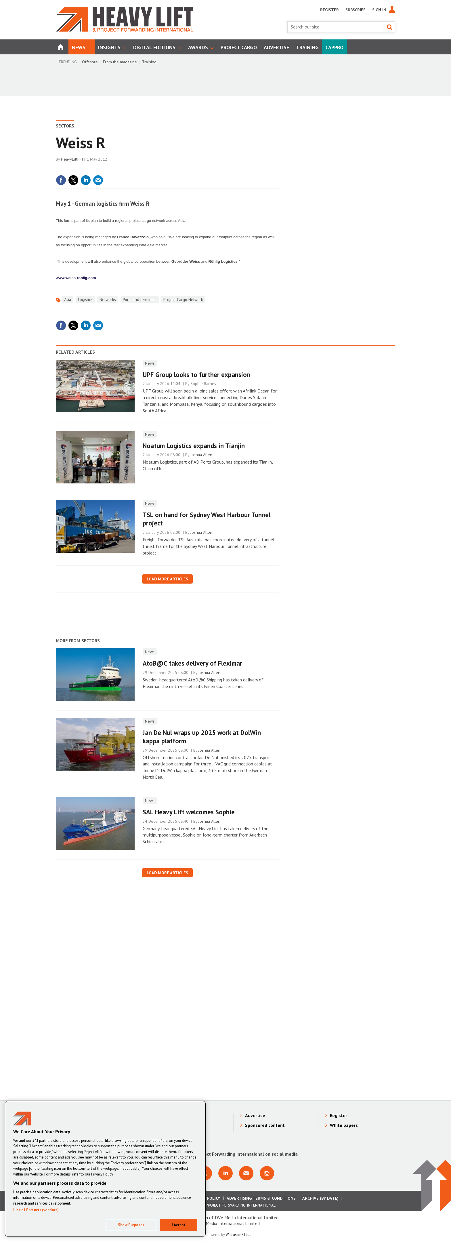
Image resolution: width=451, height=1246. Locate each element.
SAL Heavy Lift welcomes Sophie (189, 812)
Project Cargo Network (183, 299)
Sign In (379, 9)
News (149, 363)
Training (149, 61)
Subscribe (355, 9)
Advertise (255, 1115)
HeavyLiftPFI (72, 159)
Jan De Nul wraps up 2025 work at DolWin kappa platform (202, 736)
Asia (67, 299)
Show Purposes (131, 1224)
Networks (108, 299)
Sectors (65, 126)
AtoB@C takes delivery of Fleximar (192, 663)
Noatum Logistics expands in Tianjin (194, 445)
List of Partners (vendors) (36, 1209)
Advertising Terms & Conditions (261, 1198)
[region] (105, 1169)
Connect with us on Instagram (266, 1173)
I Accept (178, 1224)
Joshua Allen (201, 454)
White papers (344, 1125)
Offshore (90, 61)
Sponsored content (265, 1125)
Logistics (85, 299)
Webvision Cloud (238, 1234)
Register (329, 9)
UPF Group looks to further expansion (196, 374)
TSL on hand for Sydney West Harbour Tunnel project (206, 518)
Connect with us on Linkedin (225, 1173)
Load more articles (167, 579)
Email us (246, 1173)
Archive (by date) (320, 1198)
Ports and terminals (139, 299)
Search (389, 27)
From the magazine (120, 61)
